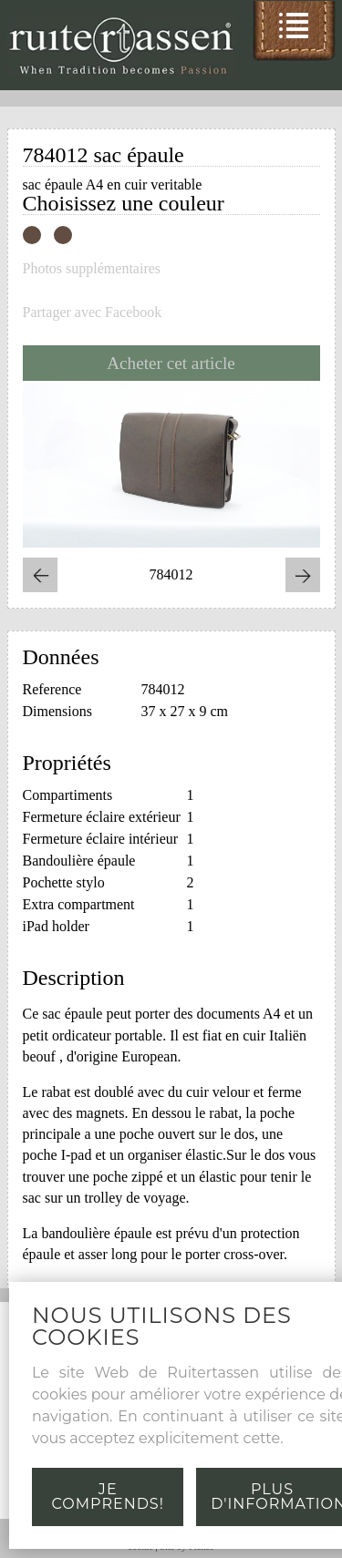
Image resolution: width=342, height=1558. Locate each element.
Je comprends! (108, 1496)
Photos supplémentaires (92, 268)
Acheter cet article (171, 363)
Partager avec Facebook (92, 312)
